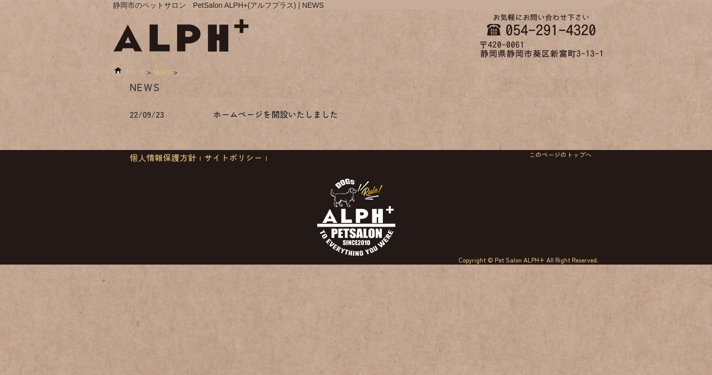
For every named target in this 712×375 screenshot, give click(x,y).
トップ (134, 72)
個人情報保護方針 (163, 157)
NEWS (162, 72)
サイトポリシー (233, 157)
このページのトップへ (560, 154)
